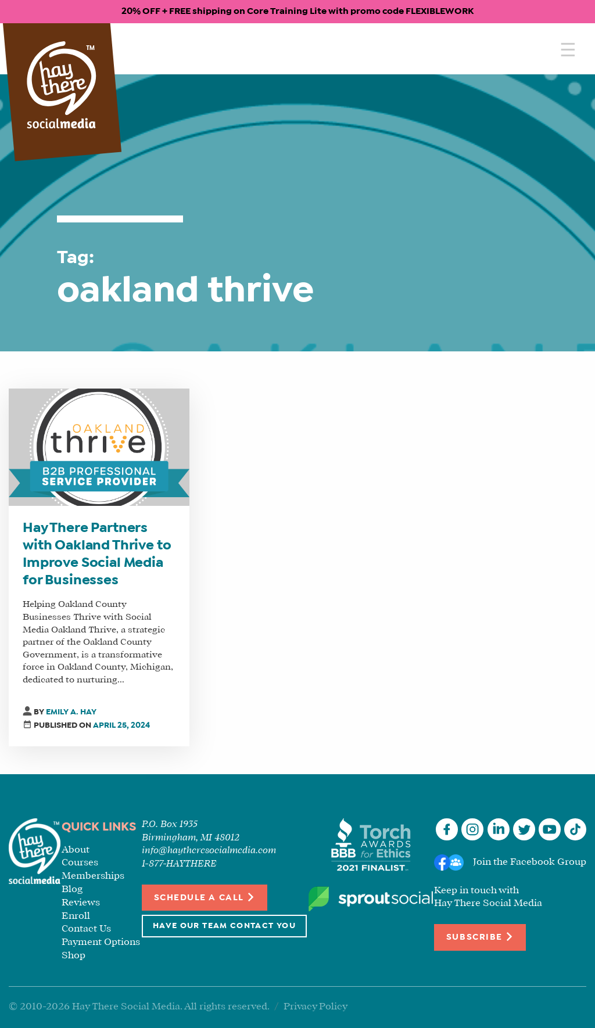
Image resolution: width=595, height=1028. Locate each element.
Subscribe (480, 936)
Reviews (81, 902)
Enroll (76, 916)
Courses (80, 862)
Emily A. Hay (71, 712)
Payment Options (101, 942)
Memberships (93, 876)
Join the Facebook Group (529, 862)
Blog (72, 889)
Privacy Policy (315, 1006)
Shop (73, 955)
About (75, 850)
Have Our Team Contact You (224, 926)
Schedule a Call (205, 897)
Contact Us (86, 929)
